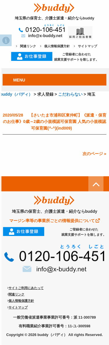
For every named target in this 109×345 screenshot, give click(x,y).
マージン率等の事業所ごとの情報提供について (54, 220)
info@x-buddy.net (41, 35)
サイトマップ (85, 46)
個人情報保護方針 (55, 46)
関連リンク (26, 46)
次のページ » (94, 153)
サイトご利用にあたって (25, 288)
